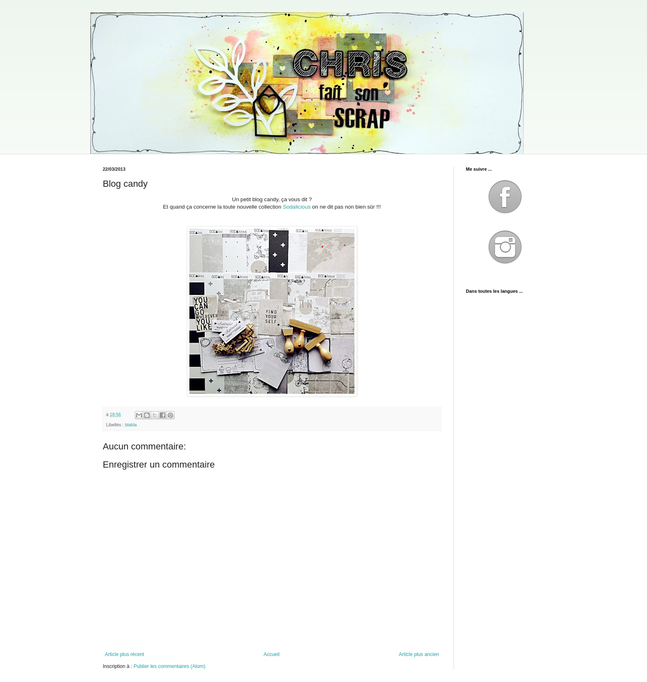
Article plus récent (124, 654)
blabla (131, 424)
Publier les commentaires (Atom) (169, 666)
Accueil (272, 654)
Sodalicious (296, 207)
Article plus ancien (419, 654)
